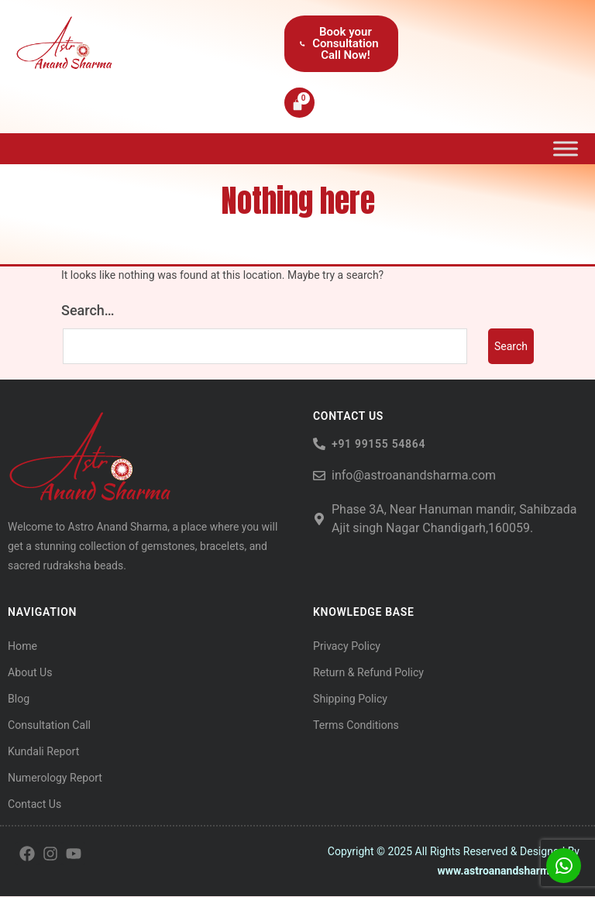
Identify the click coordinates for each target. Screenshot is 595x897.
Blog (18, 699)
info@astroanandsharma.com (414, 476)
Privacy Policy (346, 647)
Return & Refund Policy (368, 673)
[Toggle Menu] (565, 148)
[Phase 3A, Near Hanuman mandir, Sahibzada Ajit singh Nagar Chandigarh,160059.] (319, 520)
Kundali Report (43, 752)
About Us (30, 673)
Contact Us (34, 805)
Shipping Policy (350, 699)
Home (22, 647)
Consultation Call (49, 726)
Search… (88, 311)
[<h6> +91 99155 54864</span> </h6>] (319, 444)
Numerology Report (54, 778)
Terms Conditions (355, 726)
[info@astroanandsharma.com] (319, 476)
